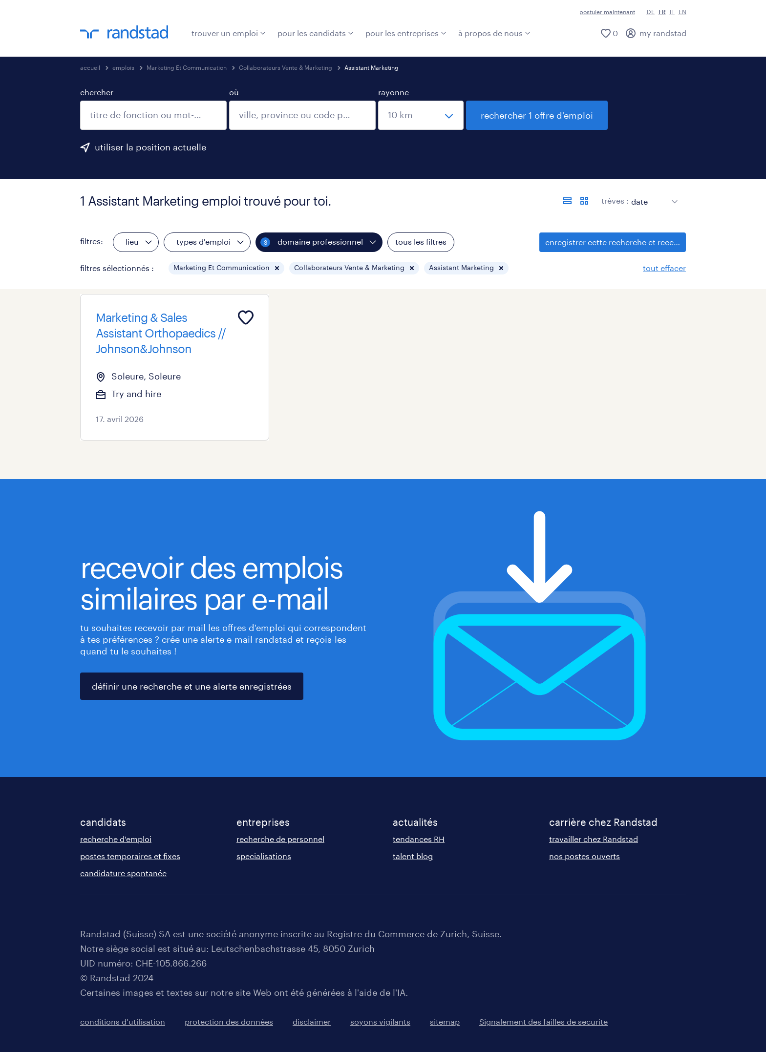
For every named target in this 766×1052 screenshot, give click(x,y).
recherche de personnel (280, 838)
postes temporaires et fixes (130, 856)
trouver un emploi (229, 33)
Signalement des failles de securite (543, 1021)
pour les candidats (315, 33)
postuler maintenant (607, 11)
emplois (123, 67)
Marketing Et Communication (187, 67)
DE (651, 11)
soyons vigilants (380, 1021)
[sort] (652, 194)
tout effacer (664, 268)
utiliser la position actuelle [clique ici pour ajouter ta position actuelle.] (150, 147)
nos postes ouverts (584, 856)
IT (672, 11)
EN (682, 11)
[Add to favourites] (245, 317)
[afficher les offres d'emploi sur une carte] (584, 201)
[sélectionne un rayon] (421, 115)
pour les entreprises (406, 33)
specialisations (263, 856)
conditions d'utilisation (122, 1021)
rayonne (393, 92)
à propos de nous (494, 33)
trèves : (615, 200)
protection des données (229, 1021)
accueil (90, 67)
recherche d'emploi (115, 838)
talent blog (413, 856)
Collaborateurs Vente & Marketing (285, 67)
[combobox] (153, 115)
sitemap (445, 1021)
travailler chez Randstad (593, 838)
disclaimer (312, 1021)
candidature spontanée (123, 873)
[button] (277, 268)
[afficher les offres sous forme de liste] (567, 201)
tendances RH (419, 838)
